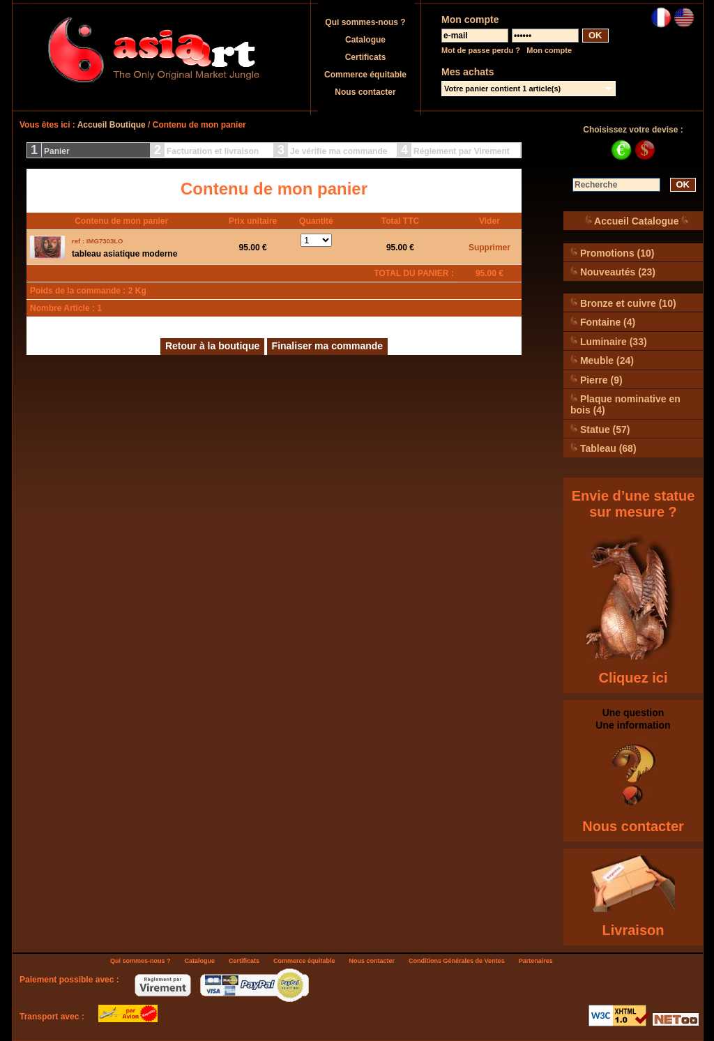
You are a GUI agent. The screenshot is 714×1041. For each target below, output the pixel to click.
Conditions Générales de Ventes (457, 960)
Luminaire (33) (608, 341)
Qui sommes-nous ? (365, 22)
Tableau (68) (603, 448)
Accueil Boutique (111, 125)
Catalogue (365, 40)
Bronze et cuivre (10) (623, 303)
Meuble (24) (602, 360)
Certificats (365, 57)
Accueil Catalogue (637, 221)
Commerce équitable (365, 74)
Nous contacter (365, 92)
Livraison (633, 930)
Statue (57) (600, 429)
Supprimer (489, 247)
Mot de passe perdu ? (480, 50)
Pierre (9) (596, 380)
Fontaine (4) (602, 322)
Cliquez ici (633, 677)
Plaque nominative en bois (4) (625, 404)
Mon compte (549, 50)
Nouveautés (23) (612, 272)
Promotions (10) (612, 253)
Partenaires (536, 960)
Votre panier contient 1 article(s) (502, 88)
